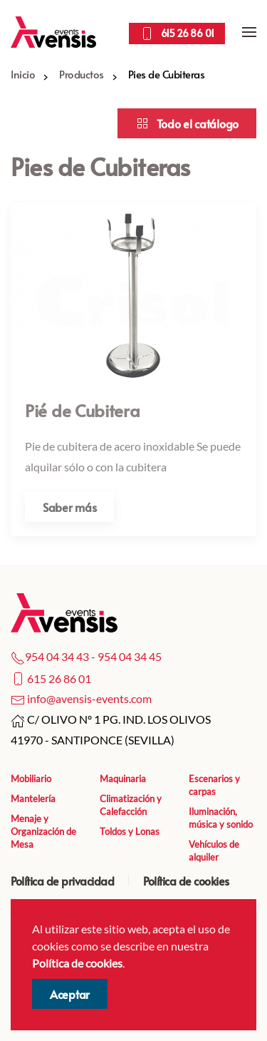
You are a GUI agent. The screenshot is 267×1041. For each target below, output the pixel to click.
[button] (249, 32)
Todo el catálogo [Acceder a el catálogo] (187, 123)
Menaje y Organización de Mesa (43, 831)
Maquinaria (123, 778)
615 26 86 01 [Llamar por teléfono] (177, 33)
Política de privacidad (62, 880)
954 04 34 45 (130, 656)
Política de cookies (186, 880)
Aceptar (70, 994)
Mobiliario (31, 778)
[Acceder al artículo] (133, 369)
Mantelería (33, 798)
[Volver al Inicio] (53, 32)
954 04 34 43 (57, 656)
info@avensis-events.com (89, 698)
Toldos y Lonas (129, 831)
